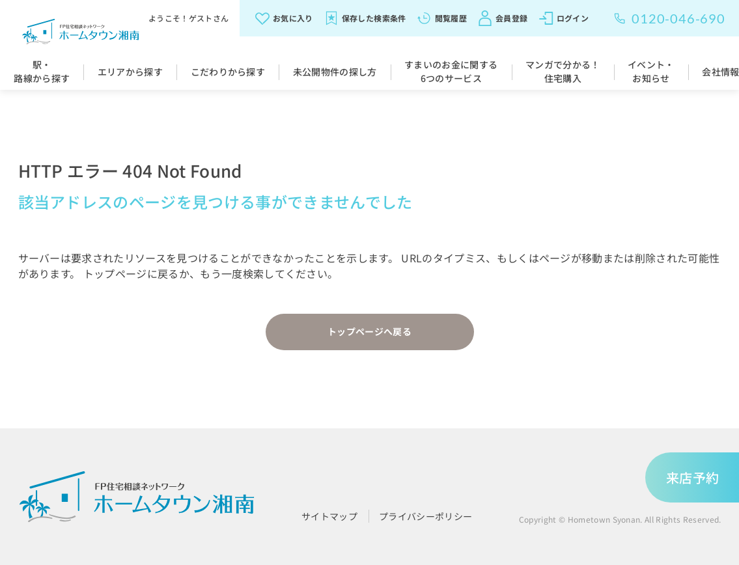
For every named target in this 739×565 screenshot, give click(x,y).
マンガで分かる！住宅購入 (562, 71)
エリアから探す (130, 71)
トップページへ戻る (369, 331)
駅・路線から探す (42, 71)
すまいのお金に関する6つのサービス (450, 71)
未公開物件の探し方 (335, 71)
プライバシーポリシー (425, 516)
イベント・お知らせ (651, 71)
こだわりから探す (228, 71)
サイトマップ (329, 516)
